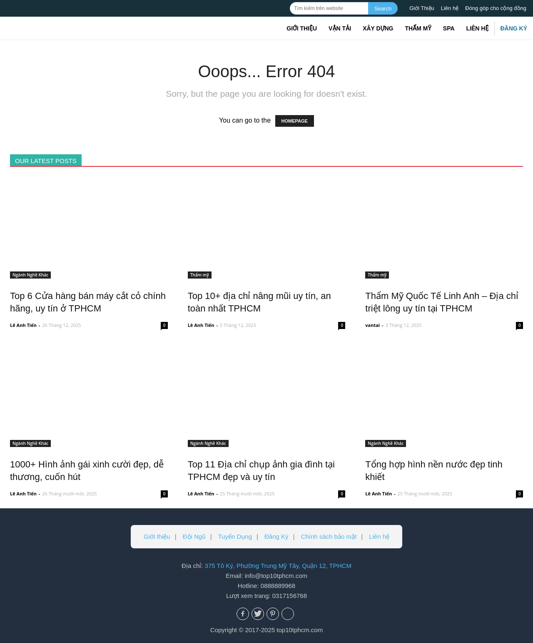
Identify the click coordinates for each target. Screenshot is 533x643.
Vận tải (340, 28)
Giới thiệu (301, 28)
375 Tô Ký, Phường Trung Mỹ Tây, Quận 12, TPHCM (278, 565)
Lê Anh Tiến (23, 325)
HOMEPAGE (294, 120)
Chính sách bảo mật (329, 536)
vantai (372, 325)
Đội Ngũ (194, 536)
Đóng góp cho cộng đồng (495, 8)
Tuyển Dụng (235, 536)
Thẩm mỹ (418, 28)
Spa (449, 28)
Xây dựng (378, 28)
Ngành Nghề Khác (30, 275)
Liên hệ (449, 8)
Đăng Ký (513, 28)
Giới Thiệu (421, 8)
